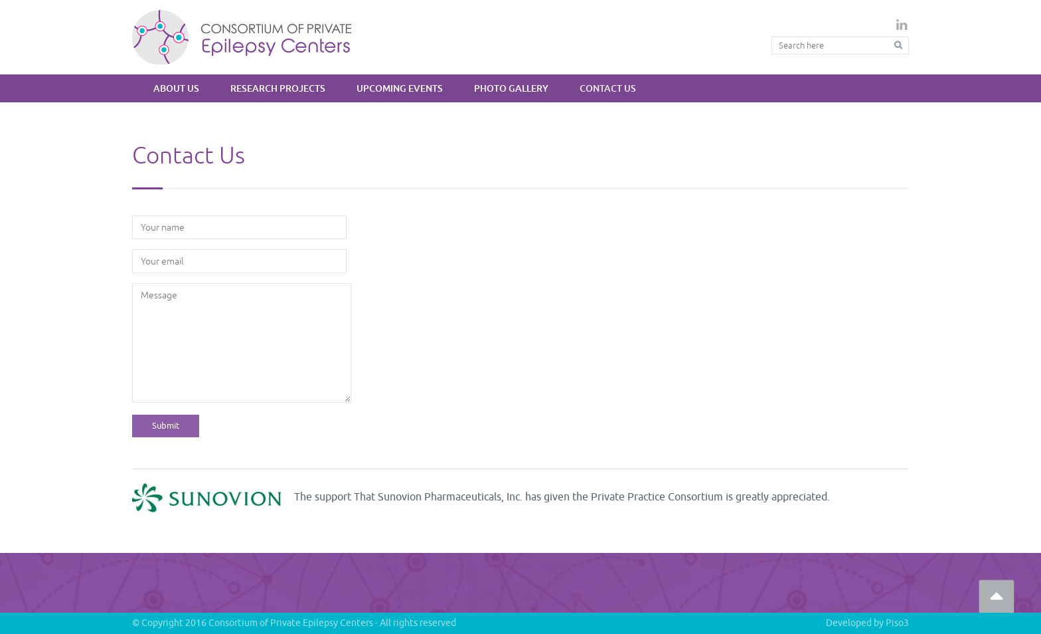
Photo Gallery (511, 88)
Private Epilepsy (242, 36)
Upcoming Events (400, 88)
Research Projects (277, 88)
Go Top (996, 596)
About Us (176, 88)
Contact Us (608, 88)
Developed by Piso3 (867, 623)
